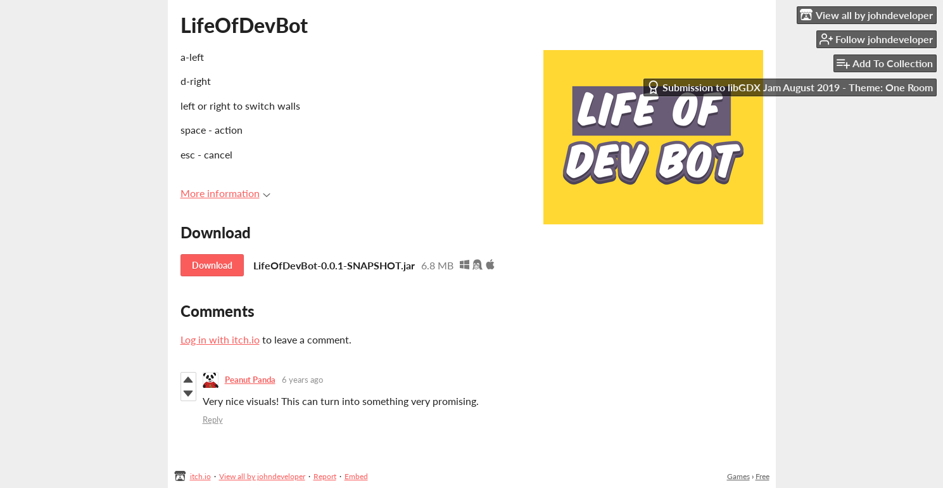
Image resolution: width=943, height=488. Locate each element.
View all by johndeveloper (262, 476)
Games (738, 476)
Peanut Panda (250, 380)
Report (324, 476)
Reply (213, 419)
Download (212, 265)
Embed (356, 476)
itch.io (200, 476)
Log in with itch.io (220, 339)
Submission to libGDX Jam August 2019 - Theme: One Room (790, 87)
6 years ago (302, 380)
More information (225, 193)
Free (762, 476)
